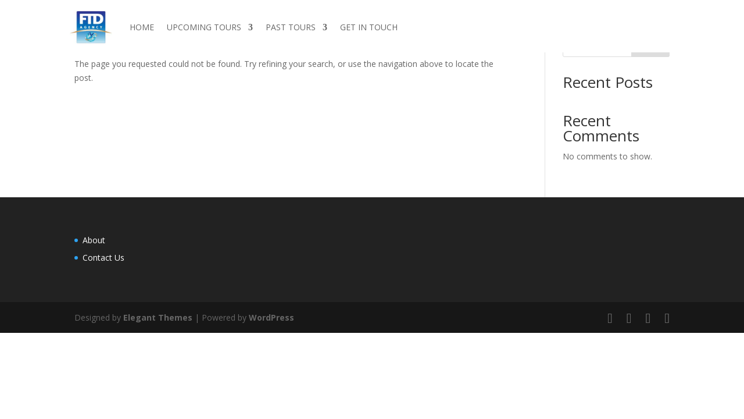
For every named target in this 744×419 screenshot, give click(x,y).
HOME (142, 27)
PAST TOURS (291, 27)
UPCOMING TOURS (204, 27)
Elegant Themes (157, 317)
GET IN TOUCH (369, 27)
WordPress (271, 317)
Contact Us (103, 257)
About (94, 240)
